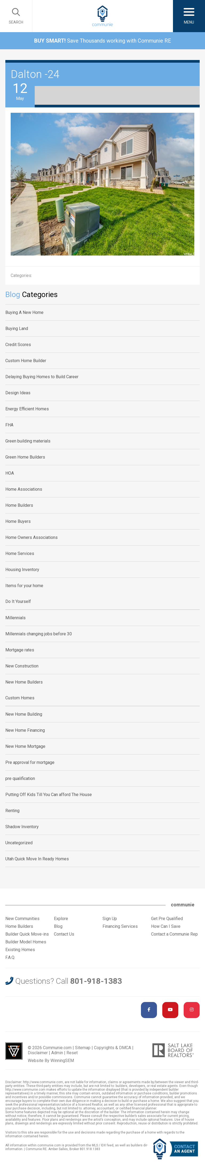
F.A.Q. (10, 957)
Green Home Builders (25, 457)
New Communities (22, 918)
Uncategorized (19, 842)
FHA (9, 424)
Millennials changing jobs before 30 (38, 633)
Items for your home (24, 585)
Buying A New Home (24, 312)
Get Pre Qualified (167, 918)
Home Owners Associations (31, 537)
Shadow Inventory (22, 826)
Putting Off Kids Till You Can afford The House (48, 794)
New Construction (21, 666)
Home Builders (19, 505)
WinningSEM (62, 1060)
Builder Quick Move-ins (27, 934)
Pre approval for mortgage (29, 762)
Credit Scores (18, 344)
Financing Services (120, 926)
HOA (9, 473)
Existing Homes (20, 949)
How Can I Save (165, 926)
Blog (58, 926)
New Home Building (23, 714)
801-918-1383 (96, 981)
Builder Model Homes (25, 941)
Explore (61, 918)
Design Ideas (17, 392)
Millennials (15, 617)
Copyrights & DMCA (112, 1047)
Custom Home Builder (25, 360)
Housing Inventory (22, 569)
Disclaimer (38, 1052)
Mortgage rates (19, 649)
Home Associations (23, 489)
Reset (72, 1052)
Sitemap (82, 1047)
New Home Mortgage (25, 746)
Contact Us (64, 934)
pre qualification (20, 778)
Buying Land (16, 328)
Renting (12, 810)
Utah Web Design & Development (13, 1051)
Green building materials (27, 441)
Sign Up (109, 918)
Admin (57, 1052)
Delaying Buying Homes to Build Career (41, 376)
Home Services (19, 553)
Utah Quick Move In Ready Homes (37, 858)
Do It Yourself (18, 601)
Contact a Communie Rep (174, 934)
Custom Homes (19, 697)
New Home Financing (25, 730)
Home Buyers (18, 521)
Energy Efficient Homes (27, 408)
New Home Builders (24, 682)
